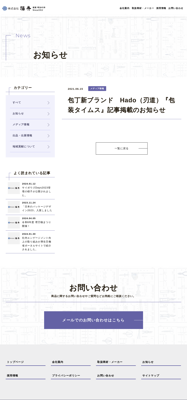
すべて (17, 102)
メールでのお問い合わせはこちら (93, 320)
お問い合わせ (175, 8)
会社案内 (124, 8)
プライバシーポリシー (66, 375)
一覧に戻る (122, 148)
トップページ (15, 361)
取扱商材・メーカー (143, 8)
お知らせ (148, 361)
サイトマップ (150, 375)
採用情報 (161, 8)
